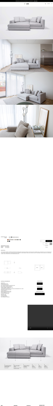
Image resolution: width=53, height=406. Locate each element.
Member (5, 237)
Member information (15, 237)
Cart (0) (48, 3)
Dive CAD (39, 288)
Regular (5, 236)
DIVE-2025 (39, 283)
